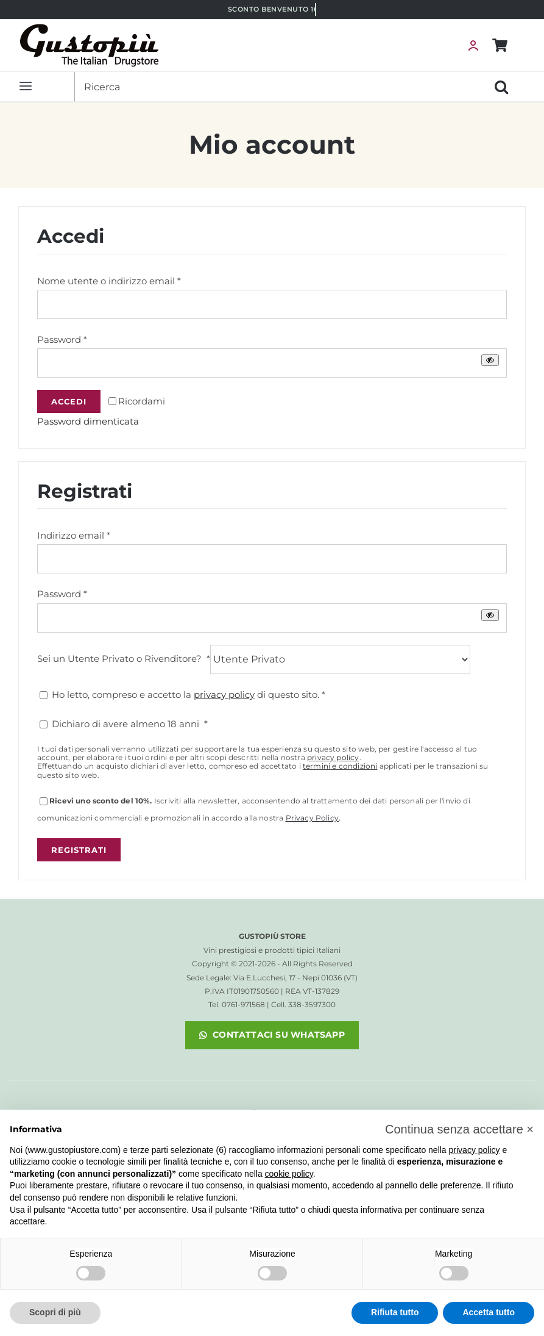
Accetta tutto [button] (488, 1312)
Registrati (79, 850)
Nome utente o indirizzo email (109, 281)
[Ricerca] (280, 86)
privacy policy (333, 757)
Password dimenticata (88, 421)
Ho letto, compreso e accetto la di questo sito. (182, 694)
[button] (459, 1129)
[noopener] (272, 1035)
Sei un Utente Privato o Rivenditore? (123, 658)
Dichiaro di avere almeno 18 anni (124, 724)
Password (62, 339)
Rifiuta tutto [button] (395, 1312)
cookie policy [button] (289, 1174)
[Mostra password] (490, 360)
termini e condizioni (340, 765)
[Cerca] (501, 86)
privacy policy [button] (474, 1150)
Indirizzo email (73, 535)
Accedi (69, 401)
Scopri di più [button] (55, 1312)
